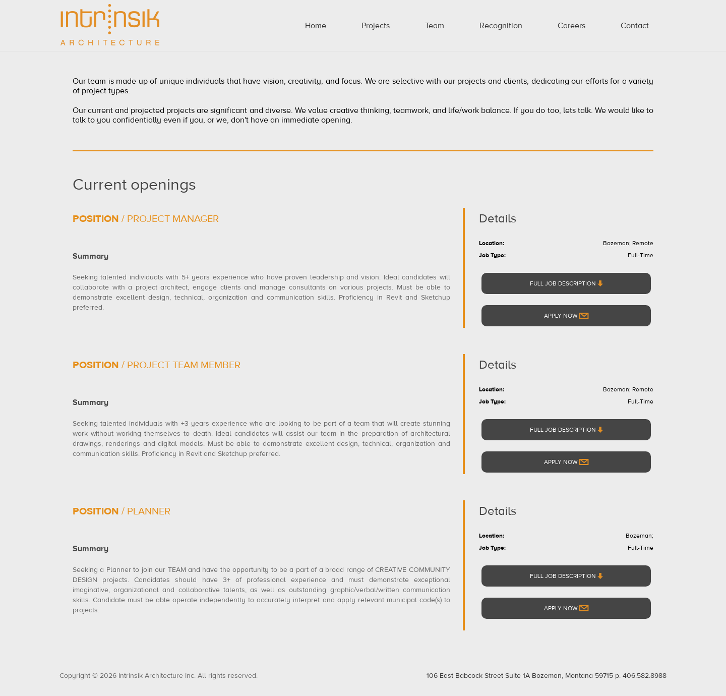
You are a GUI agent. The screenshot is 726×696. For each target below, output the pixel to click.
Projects (375, 26)
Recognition (500, 26)
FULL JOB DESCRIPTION (566, 283)
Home (315, 26)
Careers (571, 26)
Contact (635, 26)
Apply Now (566, 316)
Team (434, 26)
